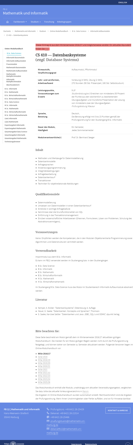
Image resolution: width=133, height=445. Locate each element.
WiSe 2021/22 (44, 368)
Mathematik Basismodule (16, 63)
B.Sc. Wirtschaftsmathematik (16, 94)
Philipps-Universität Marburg (14, 440)
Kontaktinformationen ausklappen (127, 440)
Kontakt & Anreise (118, 406)
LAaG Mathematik (11, 117)
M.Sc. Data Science (12, 97)
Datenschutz (91, 440)
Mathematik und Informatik (23, 31)
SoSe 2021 (42, 364)
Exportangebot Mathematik (15, 124)
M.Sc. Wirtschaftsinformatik (15, 107)
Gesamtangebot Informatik (15, 130)
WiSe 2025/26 (44, 377)
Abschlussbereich (12, 80)
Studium (36, 22)
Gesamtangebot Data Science (16, 127)
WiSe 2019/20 (44, 358)
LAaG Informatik (11, 114)
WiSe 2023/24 (44, 374)
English (123, 2)
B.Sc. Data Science (74, 31)
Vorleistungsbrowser (12, 137)
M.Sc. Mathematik (11, 104)
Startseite (6, 31)
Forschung (49, 21)
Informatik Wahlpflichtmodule (13, 76)
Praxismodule (11, 59)
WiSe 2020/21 (44, 361)
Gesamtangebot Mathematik (15, 133)
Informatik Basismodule (15, 53)
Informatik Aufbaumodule (94, 31)
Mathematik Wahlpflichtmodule (13, 70)
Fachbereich (21, 22)
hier (46, 44)
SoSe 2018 (42, 352)
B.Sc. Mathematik (11, 87)
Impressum (76, 440)
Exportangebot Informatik (14, 120)
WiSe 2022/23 (44, 371)
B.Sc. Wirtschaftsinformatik (15, 91)
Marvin (85, 386)
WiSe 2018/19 (44, 355)
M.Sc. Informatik (11, 100)
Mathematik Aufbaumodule (16, 66)
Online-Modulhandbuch (55, 31)
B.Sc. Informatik (11, 84)
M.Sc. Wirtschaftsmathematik (16, 110)
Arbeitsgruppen (64, 21)
